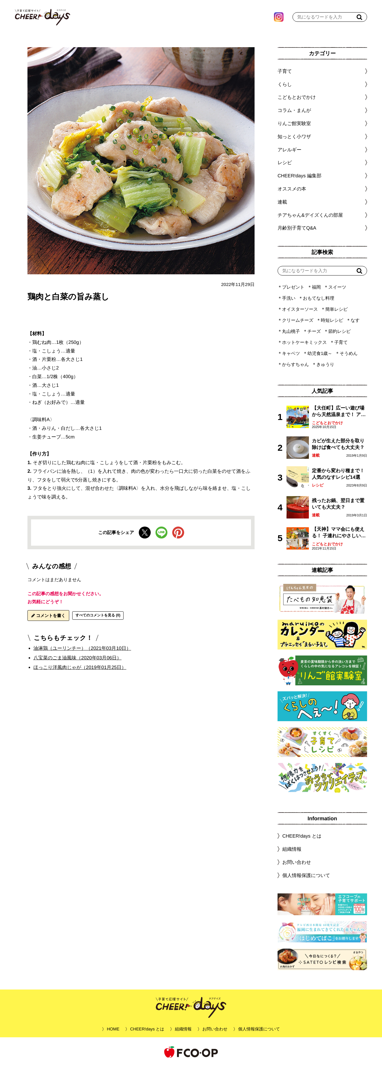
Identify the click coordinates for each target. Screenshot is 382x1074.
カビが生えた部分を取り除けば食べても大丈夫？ (338, 451)
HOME (113, 1036)
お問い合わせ (296, 869)
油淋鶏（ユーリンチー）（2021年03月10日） (82, 655)
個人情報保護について (306, 882)
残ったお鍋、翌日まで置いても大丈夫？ (338, 511)
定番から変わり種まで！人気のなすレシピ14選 (338, 481)
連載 (282, 209)
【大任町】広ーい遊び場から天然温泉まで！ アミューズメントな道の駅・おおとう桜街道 (339, 419)
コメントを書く (48, 623)
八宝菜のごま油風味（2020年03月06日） (77, 665)
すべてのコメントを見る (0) (98, 623)
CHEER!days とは (301, 843)
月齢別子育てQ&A (297, 235)
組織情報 (291, 856)
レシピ (318, 492)
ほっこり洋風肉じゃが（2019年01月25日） (79, 674)
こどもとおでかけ (327, 430)
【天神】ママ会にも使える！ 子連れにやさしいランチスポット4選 (339, 540)
